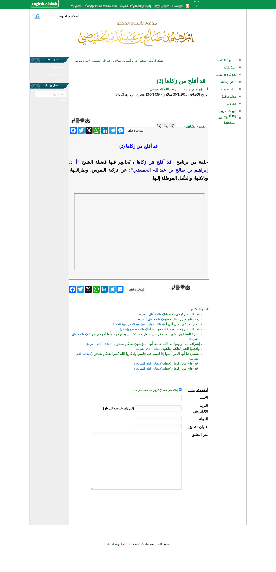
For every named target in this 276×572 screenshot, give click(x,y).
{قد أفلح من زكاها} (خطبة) (180, 363)
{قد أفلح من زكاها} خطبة (181, 319)
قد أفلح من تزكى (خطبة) (182, 314)
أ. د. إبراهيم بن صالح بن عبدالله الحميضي (179, 89)
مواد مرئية (229, 96)
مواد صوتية (228, 89)
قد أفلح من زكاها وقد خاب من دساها (173, 329)
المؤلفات (230, 67)
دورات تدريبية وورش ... (227, 113)
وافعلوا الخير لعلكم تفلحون (180, 348)
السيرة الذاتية (226, 60)
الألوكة (110, 544)
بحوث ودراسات (226, 75)
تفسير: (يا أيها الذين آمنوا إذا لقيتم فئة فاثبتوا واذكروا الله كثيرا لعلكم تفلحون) (145, 353)
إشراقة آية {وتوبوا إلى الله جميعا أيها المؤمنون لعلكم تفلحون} (156, 344)
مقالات (231, 104)
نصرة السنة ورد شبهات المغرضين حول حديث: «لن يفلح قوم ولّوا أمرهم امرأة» (143, 334)
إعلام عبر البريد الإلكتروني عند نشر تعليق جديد (155, 390)
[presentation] (174, 506)
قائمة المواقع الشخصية (226, 121)
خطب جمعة (228, 82)
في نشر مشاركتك (56, 67)
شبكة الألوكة (155, 60)
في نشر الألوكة (56, 74)
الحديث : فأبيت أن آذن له (182, 324)
